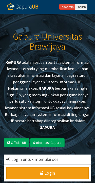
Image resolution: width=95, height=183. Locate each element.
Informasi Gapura (47, 142)
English (81, 7)
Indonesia (67, 7)
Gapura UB (23, 6)
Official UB (16, 142)
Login (47, 173)
